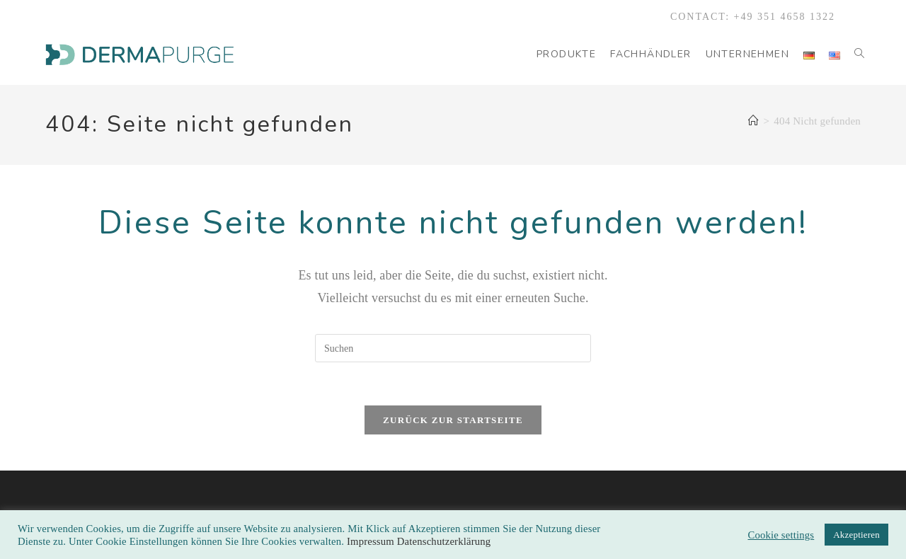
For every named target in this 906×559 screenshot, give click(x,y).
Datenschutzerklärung (444, 541)
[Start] (753, 121)
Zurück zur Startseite (453, 420)
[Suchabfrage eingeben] (453, 348)
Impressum (372, 541)
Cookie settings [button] (780, 535)
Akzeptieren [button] (856, 534)
